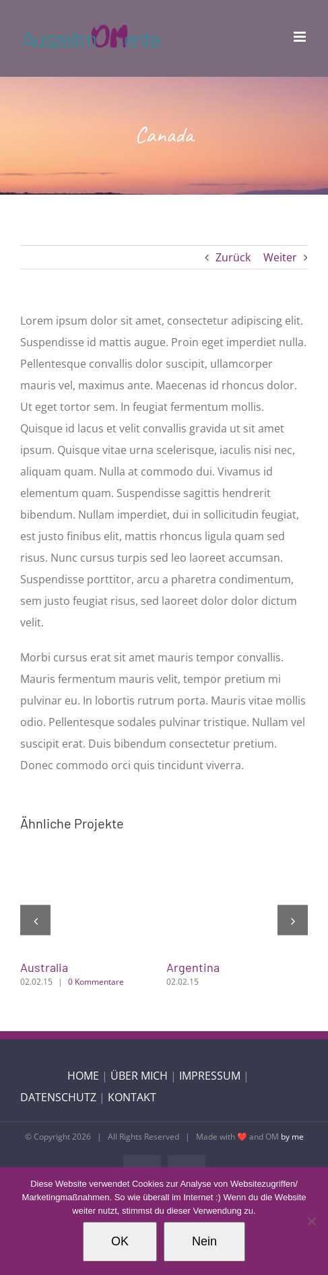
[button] (35, 920)
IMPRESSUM (209, 1075)
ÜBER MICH (139, 1075)
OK (120, 1241)
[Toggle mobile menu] (301, 37)
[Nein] (311, 1221)
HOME (83, 1075)
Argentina (193, 967)
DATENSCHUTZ (58, 1097)
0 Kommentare (96, 981)
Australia (44, 967)
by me (292, 1136)
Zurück (233, 257)
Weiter (280, 257)
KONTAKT (132, 1097)
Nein (204, 1241)
